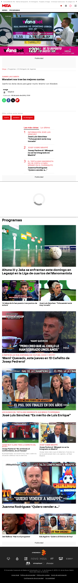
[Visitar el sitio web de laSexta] (17, 558)
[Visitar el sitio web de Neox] (25, 558)
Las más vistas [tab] (31, 127)
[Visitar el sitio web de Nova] (34, 558)
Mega (4, 69)
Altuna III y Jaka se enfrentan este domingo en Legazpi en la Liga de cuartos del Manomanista (37, 271)
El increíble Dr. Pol (9, 1)
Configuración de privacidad (33, 578)
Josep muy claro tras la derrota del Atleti (19, 445)
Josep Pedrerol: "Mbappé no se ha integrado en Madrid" (40, 152)
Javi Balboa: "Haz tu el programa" (16, 537)
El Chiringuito (33, 1)
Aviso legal (15, 575)
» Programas (11, 69)
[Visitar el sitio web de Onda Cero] (60, 558)
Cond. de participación (59, 575)
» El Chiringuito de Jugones (26, 69)
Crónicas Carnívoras (58, 1)
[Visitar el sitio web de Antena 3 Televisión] (8, 558)
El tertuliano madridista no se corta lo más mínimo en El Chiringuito (40, 163)
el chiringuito (28, 117)
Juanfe (6, 117)
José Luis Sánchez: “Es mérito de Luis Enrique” (36, 415)
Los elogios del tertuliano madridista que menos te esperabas (31, 412)
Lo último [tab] (45, 127)
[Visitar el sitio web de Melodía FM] (28, 563)
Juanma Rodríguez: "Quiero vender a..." (37, 169)
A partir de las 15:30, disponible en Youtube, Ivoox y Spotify (28, 355)
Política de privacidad (27, 575)
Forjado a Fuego (44, 1)
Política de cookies (43, 575)
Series (4, 10)
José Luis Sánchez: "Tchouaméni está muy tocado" (39, 138)
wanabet (16, 117)
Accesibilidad (50, 578)
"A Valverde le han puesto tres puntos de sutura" (19, 304)
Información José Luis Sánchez (39, 133)
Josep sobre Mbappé (38, 148)
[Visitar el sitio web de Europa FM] (69, 558)
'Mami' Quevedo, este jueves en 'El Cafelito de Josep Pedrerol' (36, 359)
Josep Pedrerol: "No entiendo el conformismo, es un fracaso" (16, 450)
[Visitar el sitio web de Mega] (43, 558)
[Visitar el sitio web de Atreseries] (52, 558)
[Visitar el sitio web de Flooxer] (50, 563)
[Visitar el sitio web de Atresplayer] (39, 563)
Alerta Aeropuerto (22, 1)
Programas (14, 10)
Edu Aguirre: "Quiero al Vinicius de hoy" (56, 537)
